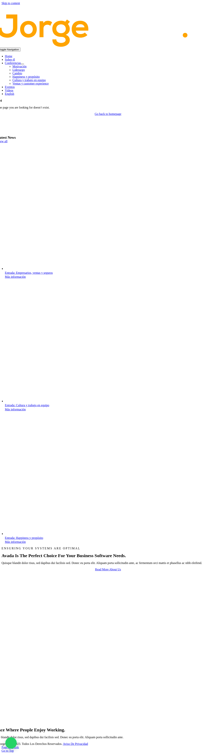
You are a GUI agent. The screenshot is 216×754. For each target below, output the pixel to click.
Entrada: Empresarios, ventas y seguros (29, 272)
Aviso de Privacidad (75, 743)
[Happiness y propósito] (67, 533)
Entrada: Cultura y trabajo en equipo (27, 405)
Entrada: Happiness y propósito (24, 537)
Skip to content (11, 3)
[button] (11, 743)
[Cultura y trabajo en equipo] (67, 401)
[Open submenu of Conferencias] (22, 64)
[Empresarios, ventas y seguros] (67, 268)
